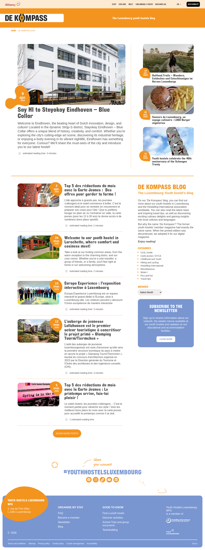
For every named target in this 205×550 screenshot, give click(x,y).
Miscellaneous (147, 269)
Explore (123, 4)
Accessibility (193, 4)
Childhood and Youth (150, 259)
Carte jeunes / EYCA (150, 256)
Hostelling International (151, 265)
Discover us (160, 4)
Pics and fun (146, 275)
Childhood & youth (144, 4)
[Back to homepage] (12, 4)
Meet (131, 4)
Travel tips (145, 279)
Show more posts (67, 433)
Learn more (165, 339)
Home (13, 30)
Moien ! (144, 272)
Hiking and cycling (149, 262)
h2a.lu (194, 543)
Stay (114, 4)
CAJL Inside (146, 252)
